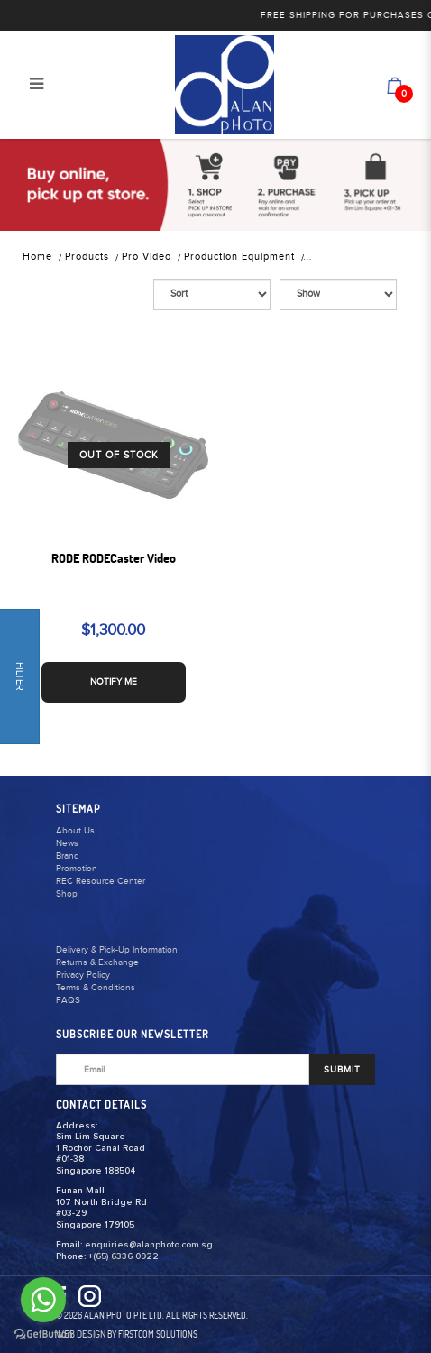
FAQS (68, 1000)
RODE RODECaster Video (113, 558)
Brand (67, 856)
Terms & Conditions (95, 987)
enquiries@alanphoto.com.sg (149, 1244)
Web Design (80, 1334)
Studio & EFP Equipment (368, 256)
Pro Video (146, 256)
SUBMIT (342, 1069)
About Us (75, 830)
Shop (67, 893)
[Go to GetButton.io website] (43, 1334)
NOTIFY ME (113, 681)
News (67, 843)
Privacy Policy (83, 975)
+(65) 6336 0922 (123, 1256)
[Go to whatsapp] (43, 1299)
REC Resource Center (100, 881)
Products (87, 256)
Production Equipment (239, 256)
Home (37, 256)
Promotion (76, 868)
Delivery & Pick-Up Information (117, 949)
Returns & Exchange (97, 962)
